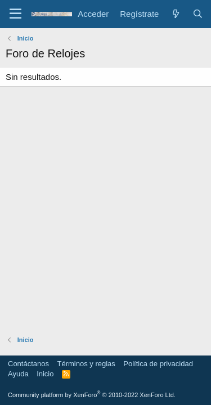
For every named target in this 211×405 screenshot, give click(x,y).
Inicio (45, 374)
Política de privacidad (158, 363)
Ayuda (18, 374)
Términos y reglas (86, 363)
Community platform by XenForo (92, 395)
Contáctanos (28, 363)
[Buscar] (198, 13)
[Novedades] (175, 13)
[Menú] (15, 14)
